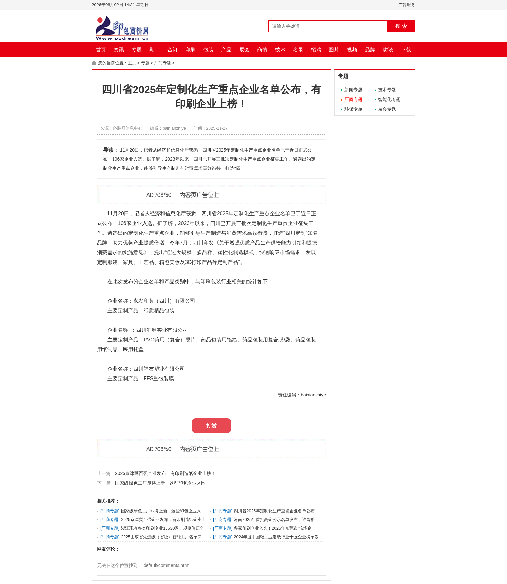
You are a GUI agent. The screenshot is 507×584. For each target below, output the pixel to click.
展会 (244, 49)
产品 (226, 49)
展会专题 (387, 109)
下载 (406, 49)
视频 (352, 49)
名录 (298, 49)
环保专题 (353, 109)
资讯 (118, 49)
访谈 (388, 49)
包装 (208, 49)
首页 (101, 49)
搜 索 (401, 26)
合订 (172, 49)
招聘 (316, 49)
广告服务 (406, 4)
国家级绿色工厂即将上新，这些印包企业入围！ (162, 483)
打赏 (211, 425)
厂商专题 (162, 62)
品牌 (370, 49)
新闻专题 (353, 89)
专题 (137, 49)
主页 (132, 62)
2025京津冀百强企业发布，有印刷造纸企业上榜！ (165, 473)
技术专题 (387, 89)
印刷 (190, 49)
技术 (280, 49)
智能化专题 (389, 99)
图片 (334, 49)
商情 (262, 49)
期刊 (154, 49)
